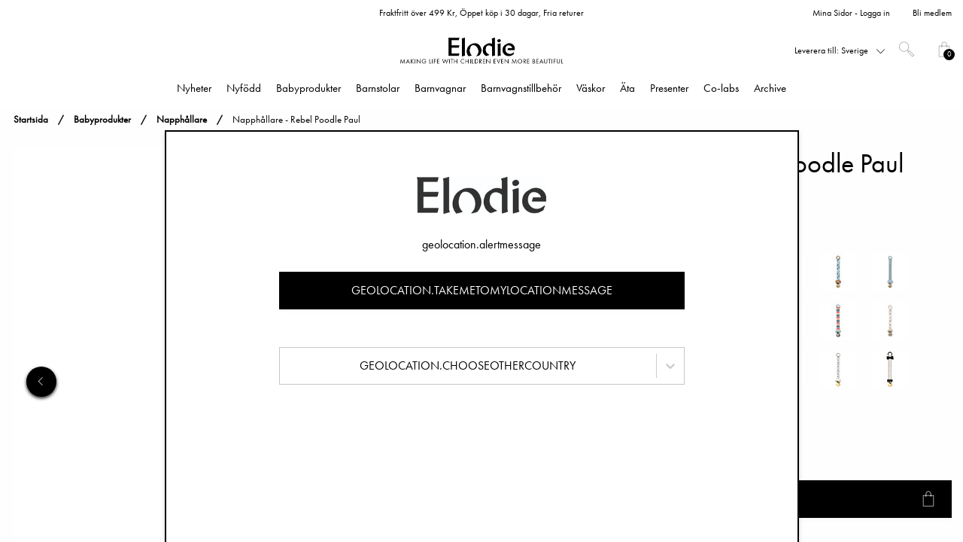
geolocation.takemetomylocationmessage (481, 290)
